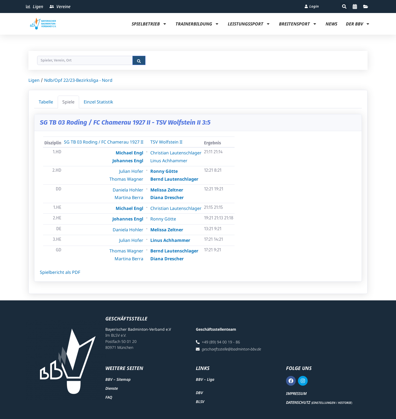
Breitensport (298, 24)
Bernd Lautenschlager (174, 179)
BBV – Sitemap (118, 379)
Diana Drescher (167, 197)
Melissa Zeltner (166, 190)
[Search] (85, 60)
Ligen (34, 80)
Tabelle (46, 102)
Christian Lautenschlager (176, 153)
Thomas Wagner (126, 179)
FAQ (108, 397)
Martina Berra (129, 197)
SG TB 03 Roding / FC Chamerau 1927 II (103, 142)
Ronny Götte (164, 171)
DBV (199, 392)
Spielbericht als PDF (60, 272)
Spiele (68, 102)
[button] (344, 6)
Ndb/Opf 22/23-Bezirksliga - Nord (78, 80)
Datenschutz (298, 402)
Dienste (111, 388)
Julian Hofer (131, 171)
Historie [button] (344, 403)
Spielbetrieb (149, 24)
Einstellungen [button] (323, 403)
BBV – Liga (205, 379)
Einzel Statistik (98, 102)
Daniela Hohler (128, 190)
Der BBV (358, 24)
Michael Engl (129, 153)
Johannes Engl (127, 161)
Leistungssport (249, 24)
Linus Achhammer (168, 161)
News (331, 24)
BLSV (200, 401)
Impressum (296, 393)
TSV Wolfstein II (166, 142)
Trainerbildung (197, 24)
